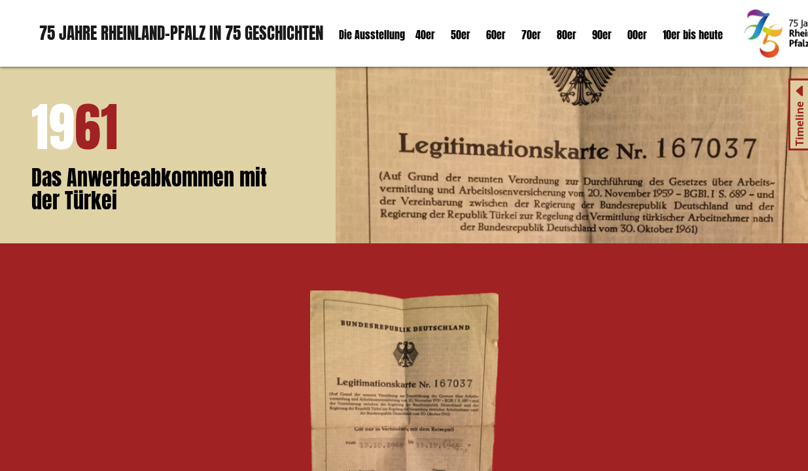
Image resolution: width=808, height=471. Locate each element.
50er (460, 35)
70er (531, 35)
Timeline (799, 124)
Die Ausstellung (372, 35)
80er (566, 35)
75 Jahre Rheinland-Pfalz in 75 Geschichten (181, 33)
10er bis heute (693, 35)
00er (637, 35)
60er (496, 35)
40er (425, 35)
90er (602, 35)
